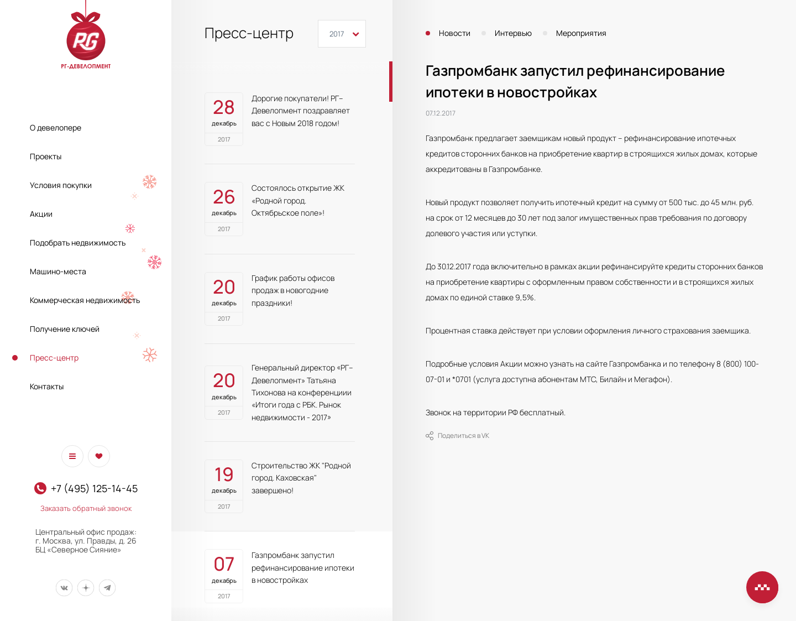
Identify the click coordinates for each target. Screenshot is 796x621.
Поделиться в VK (457, 435)
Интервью (513, 33)
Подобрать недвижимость (77, 242)
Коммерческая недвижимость (85, 300)
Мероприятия (581, 33)
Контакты (47, 386)
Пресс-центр (54, 357)
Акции (41, 213)
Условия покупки (61, 185)
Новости (454, 33)
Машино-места (58, 271)
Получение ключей (65, 328)
